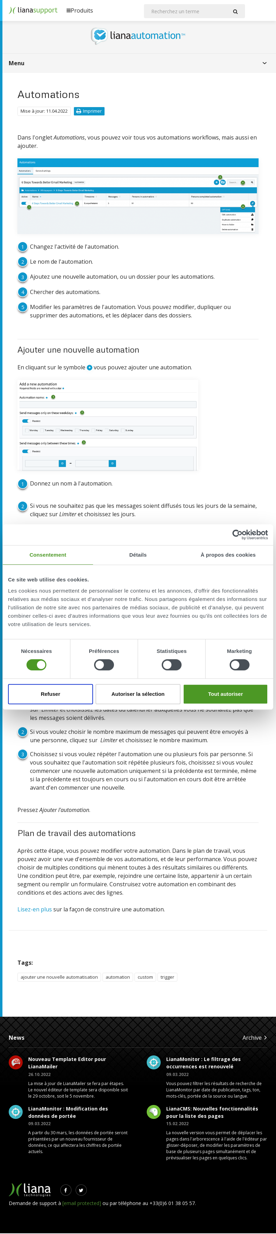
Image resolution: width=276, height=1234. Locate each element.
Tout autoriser (225, 694)
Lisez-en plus (34, 910)
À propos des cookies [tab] (228, 555)
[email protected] (81, 1204)
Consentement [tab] (48, 555)
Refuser (50, 694)
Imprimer (89, 111)
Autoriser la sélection (138, 694)
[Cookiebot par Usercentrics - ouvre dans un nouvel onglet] (237, 534)
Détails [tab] (138, 555)
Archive (255, 1038)
